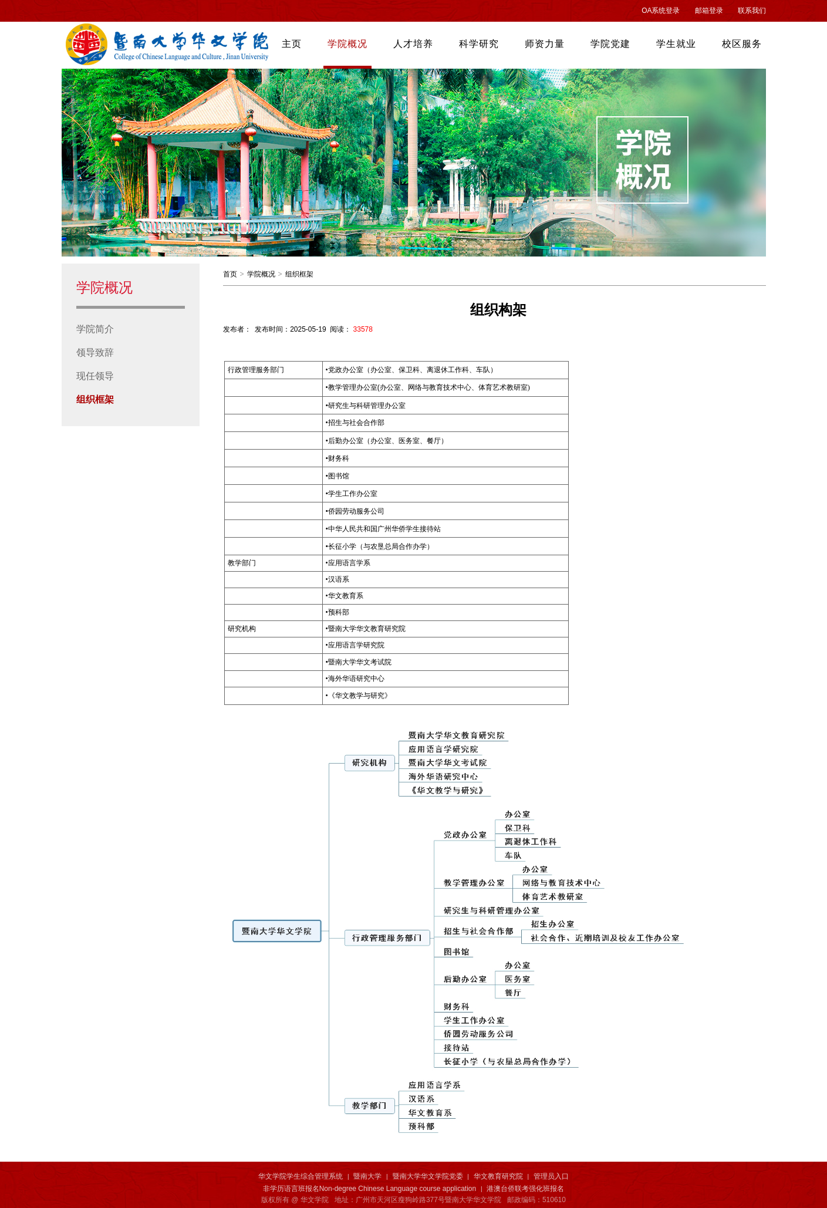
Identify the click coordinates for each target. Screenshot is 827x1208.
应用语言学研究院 (355, 645)
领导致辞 (95, 352)
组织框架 (95, 399)
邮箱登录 (709, 10)
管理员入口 (551, 1176)
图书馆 (338, 476)
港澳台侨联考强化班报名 (525, 1189)
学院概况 (261, 274)
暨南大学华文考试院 (359, 662)
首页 (230, 274)
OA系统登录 (661, 10)
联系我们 (752, 10)
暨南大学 (367, 1176)
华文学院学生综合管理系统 (300, 1176)
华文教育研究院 (498, 1176)
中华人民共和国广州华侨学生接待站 (384, 529)
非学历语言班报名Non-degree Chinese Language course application (370, 1189)
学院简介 (95, 329)
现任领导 (95, 376)
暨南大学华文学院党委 (428, 1176)
